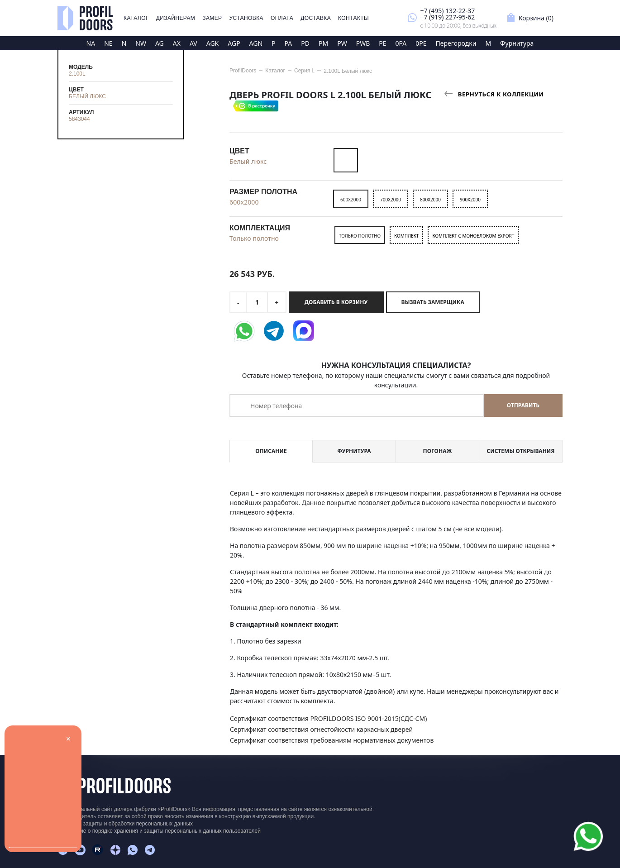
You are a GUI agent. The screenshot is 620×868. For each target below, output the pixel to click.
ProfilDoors (242, 70)
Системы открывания (520, 451)
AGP (234, 43)
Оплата (282, 18)
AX (177, 43)
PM (323, 43)
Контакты (353, 18)
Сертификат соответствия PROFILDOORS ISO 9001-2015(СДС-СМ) (328, 718)
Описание (270, 451)
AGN (256, 43)
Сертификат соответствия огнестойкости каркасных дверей (321, 729)
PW (342, 43)
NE (108, 43)
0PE (420, 43)
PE (382, 43)
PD (305, 43)
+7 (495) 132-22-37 (447, 10)
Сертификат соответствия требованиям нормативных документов (332, 740)
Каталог (136, 18)
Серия (304, 70)
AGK (212, 43)
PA (288, 43)
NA (90, 43)
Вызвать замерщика (432, 302)
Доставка (315, 18)
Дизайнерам (176, 18)
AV (193, 43)
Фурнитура (517, 43)
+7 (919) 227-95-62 (447, 17)
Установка (246, 18)
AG (159, 43)
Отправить (523, 405)
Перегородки (456, 43)
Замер (212, 18)
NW (140, 43)
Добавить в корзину (336, 302)
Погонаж (437, 451)
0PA (401, 43)
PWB (363, 43)
